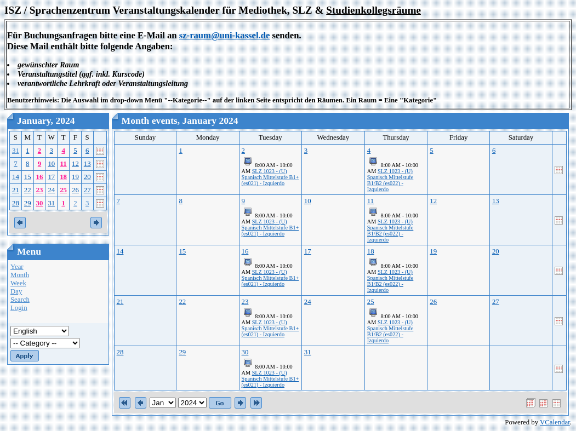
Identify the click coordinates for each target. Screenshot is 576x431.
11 (63, 164)
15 (27, 177)
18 (63, 177)
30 (39, 203)
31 (15, 150)
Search (20, 299)
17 (51, 177)
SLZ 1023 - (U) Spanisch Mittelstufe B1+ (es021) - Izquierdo (270, 177)
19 (75, 177)
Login (18, 308)
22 (27, 190)
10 (51, 164)
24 (51, 190)
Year (17, 267)
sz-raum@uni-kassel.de (224, 35)
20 (87, 177)
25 (63, 190)
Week (18, 283)
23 (39, 190)
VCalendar (555, 422)
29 (27, 203)
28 (15, 203)
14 (15, 177)
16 (39, 177)
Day (16, 291)
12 (75, 164)
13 (87, 164)
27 (87, 190)
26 (75, 190)
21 (15, 190)
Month (19, 275)
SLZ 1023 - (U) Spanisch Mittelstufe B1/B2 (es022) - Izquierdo (390, 180)
